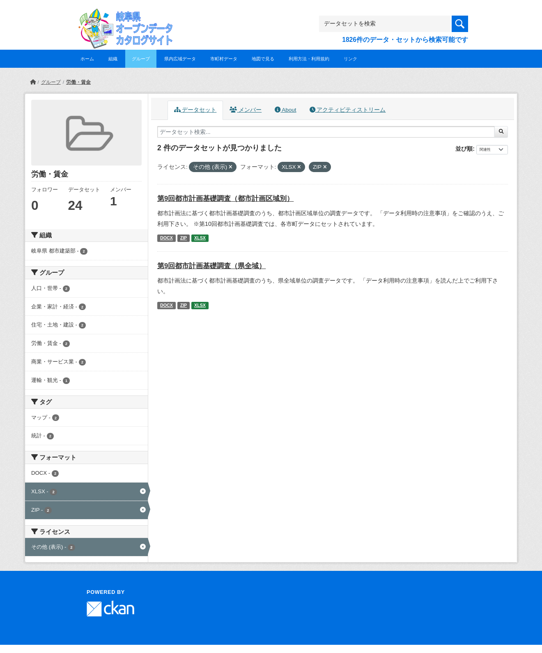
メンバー (246, 110)
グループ (141, 58)
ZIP (183, 237)
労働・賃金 (78, 82)
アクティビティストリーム (348, 110)
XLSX (200, 237)
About (285, 110)
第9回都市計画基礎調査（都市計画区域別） (225, 198)
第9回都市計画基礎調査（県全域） (211, 266)
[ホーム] (33, 82)
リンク (350, 58)
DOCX (166, 237)
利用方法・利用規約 (309, 58)
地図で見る (263, 58)
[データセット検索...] (326, 132)
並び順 (464, 148)
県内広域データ (180, 58)
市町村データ (223, 58)
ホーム (87, 58)
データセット (195, 110)
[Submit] (501, 132)
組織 (112, 58)
